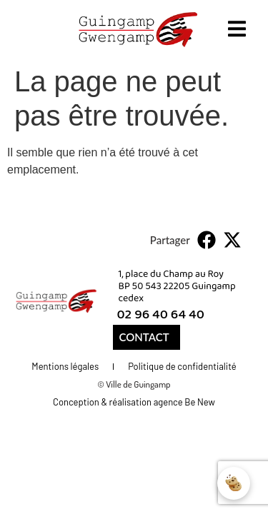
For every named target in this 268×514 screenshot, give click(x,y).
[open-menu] (237, 31)
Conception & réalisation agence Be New (134, 402)
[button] (207, 240)
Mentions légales (65, 366)
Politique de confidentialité (182, 366)
